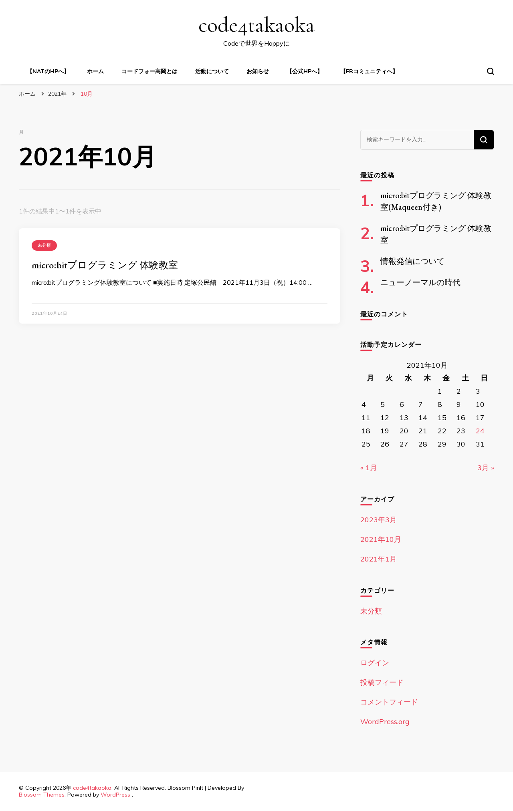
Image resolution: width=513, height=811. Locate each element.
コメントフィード (389, 701)
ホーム (95, 71)
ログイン (374, 662)
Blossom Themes (42, 794)
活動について (212, 71)
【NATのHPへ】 (48, 71)
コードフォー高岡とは (149, 71)
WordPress (115, 794)
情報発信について (412, 261)
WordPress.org (385, 721)
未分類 (44, 245)
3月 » (485, 467)
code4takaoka (256, 25)
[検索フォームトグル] (490, 71)
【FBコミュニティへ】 (369, 71)
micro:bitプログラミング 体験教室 (105, 265)
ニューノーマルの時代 (420, 282)
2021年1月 (378, 558)
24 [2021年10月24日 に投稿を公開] (480, 430)
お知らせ (257, 71)
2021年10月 (380, 539)
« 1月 (368, 467)
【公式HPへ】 (305, 71)
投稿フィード (382, 682)
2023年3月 (378, 519)
